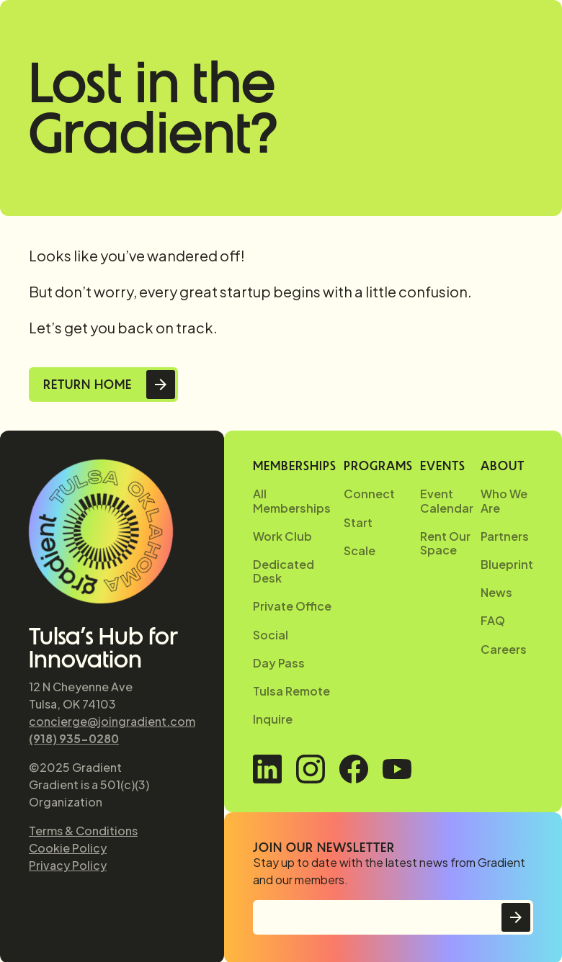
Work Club (282, 536)
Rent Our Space (445, 543)
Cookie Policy (68, 847)
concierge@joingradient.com (112, 721)
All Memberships (292, 500)
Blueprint (507, 564)
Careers (504, 649)
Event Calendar (446, 500)
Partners (505, 536)
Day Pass (279, 663)
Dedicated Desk (283, 571)
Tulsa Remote (291, 691)
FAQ (493, 620)
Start (358, 522)
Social (270, 635)
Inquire (273, 719)
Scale (359, 550)
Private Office (292, 606)
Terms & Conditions (83, 830)
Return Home (87, 384)
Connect (369, 493)
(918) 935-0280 (74, 738)
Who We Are (504, 500)
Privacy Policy (68, 865)
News (496, 592)
